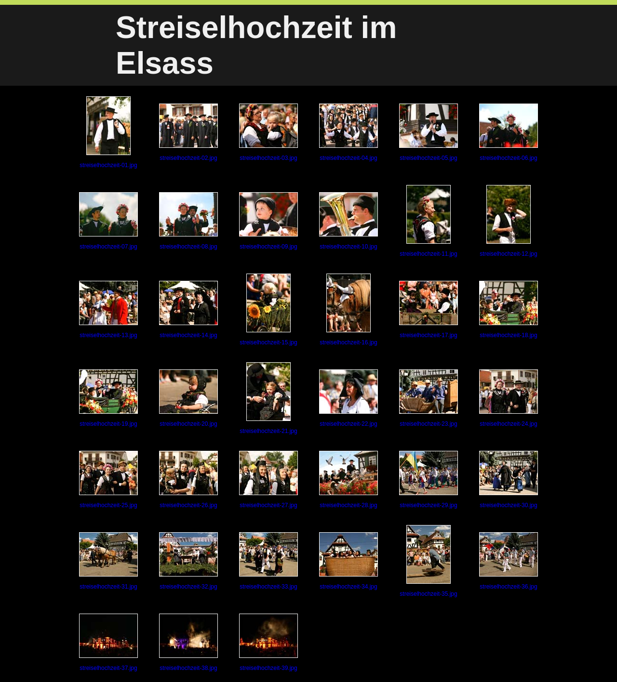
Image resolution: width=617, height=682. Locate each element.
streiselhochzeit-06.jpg (508, 132)
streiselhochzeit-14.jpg (188, 310)
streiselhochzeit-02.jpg (188, 132)
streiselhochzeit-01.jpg (108, 132)
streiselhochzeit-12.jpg (508, 221)
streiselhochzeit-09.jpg (268, 221)
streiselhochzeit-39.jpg (268, 642)
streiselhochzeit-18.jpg (508, 310)
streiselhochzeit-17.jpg (428, 310)
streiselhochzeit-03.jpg (268, 132)
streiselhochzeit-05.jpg (428, 132)
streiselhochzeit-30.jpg (508, 480)
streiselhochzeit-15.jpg (268, 310)
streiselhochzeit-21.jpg (268, 398)
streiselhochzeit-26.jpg (188, 480)
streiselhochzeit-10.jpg (348, 221)
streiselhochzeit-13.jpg (108, 310)
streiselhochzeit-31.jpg (108, 561)
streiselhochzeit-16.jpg (348, 310)
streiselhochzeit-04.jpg (348, 132)
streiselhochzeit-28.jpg (348, 480)
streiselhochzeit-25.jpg (108, 480)
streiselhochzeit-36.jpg (508, 561)
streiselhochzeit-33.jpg (268, 561)
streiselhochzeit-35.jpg (428, 561)
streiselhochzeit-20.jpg (188, 398)
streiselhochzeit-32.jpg (188, 561)
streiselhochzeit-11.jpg (428, 221)
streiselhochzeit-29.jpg (428, 480)
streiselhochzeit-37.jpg (108, 642)
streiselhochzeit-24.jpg (508, 398)
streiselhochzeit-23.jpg (428, 398)
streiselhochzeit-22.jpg (348, 398)
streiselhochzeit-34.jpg (348, 561)
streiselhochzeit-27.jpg (268, 480)
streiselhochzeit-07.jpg (108, 221)
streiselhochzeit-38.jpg (188, 642)
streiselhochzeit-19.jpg (108, 398)
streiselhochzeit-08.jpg (188, 221)
